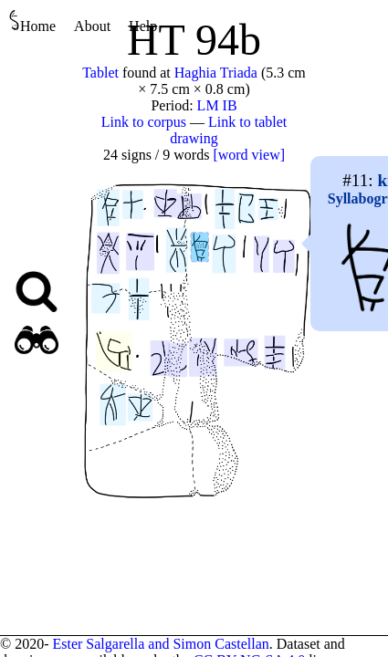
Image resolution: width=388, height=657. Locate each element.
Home (32, 21)
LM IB (217, 105)
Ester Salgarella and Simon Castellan (160, 644)
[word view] (249, 154)
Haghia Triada (215, 72)
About (92, 26)
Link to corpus (143, 122)
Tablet (100, 72)
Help (143, 26)
